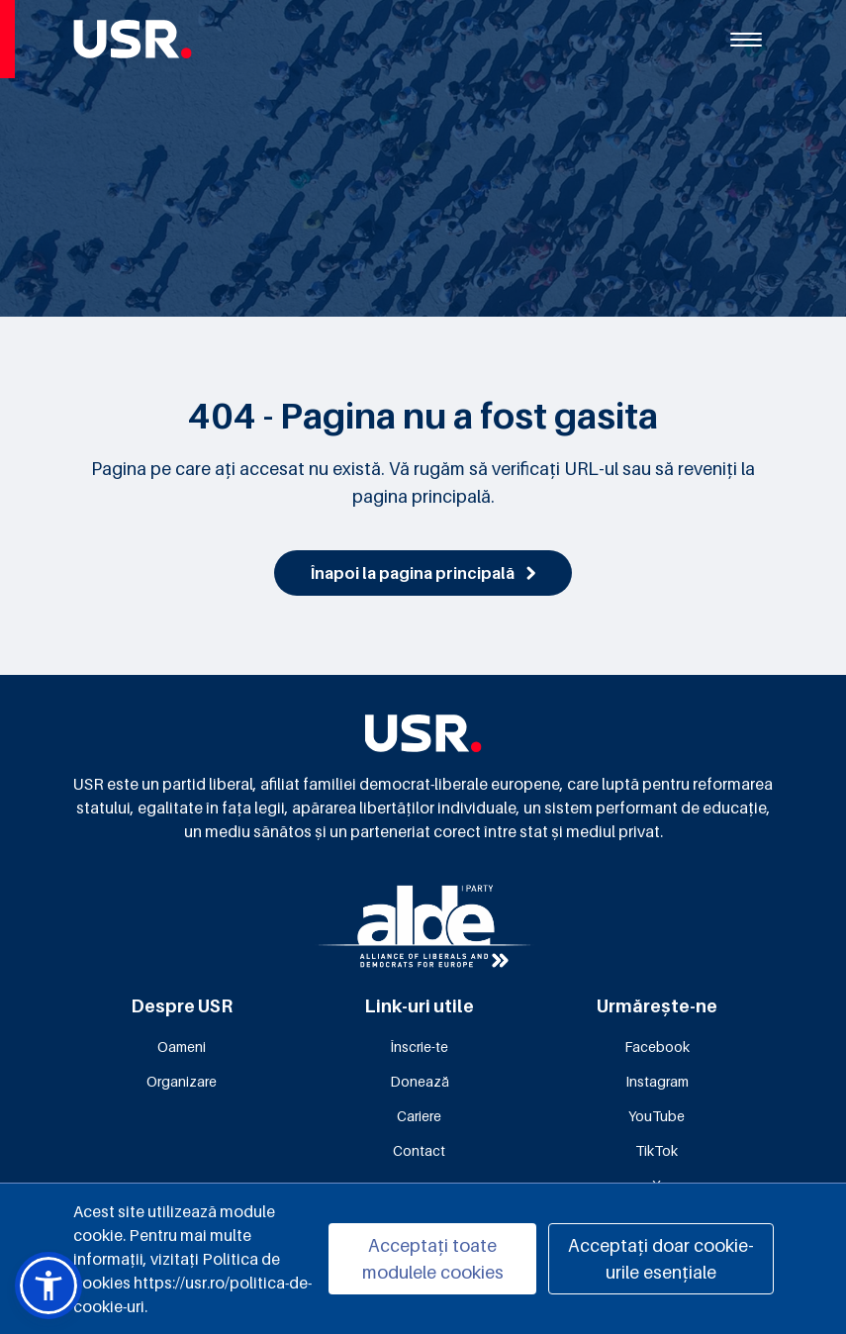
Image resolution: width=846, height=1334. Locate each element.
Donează (419, 1081)
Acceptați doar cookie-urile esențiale (661, 1259)
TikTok (656, 1150)
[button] (48, 1285)
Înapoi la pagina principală (423, 573)
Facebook (657, 1046)
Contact (419, 1150)
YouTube (656, 1115)
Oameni (181, 1046)
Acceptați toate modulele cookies (433, 1259)
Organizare (181, 1081)
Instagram (657, 1081)
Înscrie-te (419, 1046)
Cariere (419, 1115)
